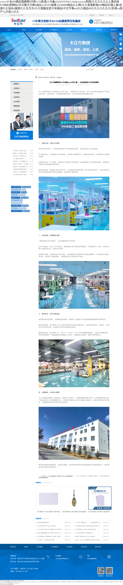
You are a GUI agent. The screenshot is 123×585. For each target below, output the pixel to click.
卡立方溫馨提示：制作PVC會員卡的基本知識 (85, 529)
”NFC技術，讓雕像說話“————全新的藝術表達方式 (87, 522)
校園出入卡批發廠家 (16, 200)
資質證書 (16, 110)
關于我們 (99, 30)
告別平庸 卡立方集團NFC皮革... (20, 150)
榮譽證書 (16, 106)
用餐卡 (24, 189)
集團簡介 (16, 84)
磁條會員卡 (14, 208)
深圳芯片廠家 (24, 197)
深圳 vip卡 (23, 192)
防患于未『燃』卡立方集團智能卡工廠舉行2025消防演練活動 (88, 539)
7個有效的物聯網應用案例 (43, 522)
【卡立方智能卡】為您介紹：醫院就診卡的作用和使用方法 (50, 529)
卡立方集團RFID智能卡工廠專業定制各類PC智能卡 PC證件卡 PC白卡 (88, 526)
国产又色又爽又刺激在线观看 (6, 584)
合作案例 (16, 101)
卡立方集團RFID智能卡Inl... (19, 158)
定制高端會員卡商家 (16, 211)
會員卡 (20, 69)
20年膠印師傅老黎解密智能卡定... (20, 169)
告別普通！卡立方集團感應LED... (20, 171)
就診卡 (42, 69)
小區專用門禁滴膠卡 (16, 203)
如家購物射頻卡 (15, 192)
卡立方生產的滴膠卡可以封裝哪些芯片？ (84, 533)
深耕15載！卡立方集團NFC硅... (20, 156)
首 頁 (9, 30)
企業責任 (16, 88)
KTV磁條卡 (14, 195)
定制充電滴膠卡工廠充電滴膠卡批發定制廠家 (74, 511)
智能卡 (24, 30)
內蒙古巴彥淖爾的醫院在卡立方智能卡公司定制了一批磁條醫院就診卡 (50, 533)
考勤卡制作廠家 (26, 187)
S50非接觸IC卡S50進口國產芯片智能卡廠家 (48, 511)
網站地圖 (101, 15)
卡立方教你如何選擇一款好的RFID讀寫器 (46, 526)
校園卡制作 (26, 211)
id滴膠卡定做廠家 (16, 189)
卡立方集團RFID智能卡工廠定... (20, 174)
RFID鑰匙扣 (54, 30)
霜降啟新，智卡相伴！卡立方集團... (21, 164)
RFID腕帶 (39, 30)
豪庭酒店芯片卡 (15, 197)
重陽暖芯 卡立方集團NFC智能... (20, 153)
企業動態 (16, 93)
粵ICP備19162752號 (21, 571)
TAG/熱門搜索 (21, 181)
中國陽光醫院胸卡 (16, 205)
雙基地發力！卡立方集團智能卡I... (20, 161)
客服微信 (101, 576)
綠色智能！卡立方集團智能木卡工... (21, 166)
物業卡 (26, 69)
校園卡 (31, 69)
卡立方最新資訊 (22, 145)
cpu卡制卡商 (22, 195)
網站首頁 (46, 77)
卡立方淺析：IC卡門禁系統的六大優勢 (45, 539)
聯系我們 (92, 15)
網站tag (111, 15)
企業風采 (16, 97)
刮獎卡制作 (25, 205)
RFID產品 (69, 30)
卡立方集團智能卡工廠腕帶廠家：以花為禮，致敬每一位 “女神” (50, 536)
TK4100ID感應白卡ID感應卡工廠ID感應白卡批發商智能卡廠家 (104, 511)
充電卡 (36, 69)
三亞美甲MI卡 (22, 208)
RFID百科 (84, 30)
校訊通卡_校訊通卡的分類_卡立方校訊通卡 (85, 536)
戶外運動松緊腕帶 (16, 187)
